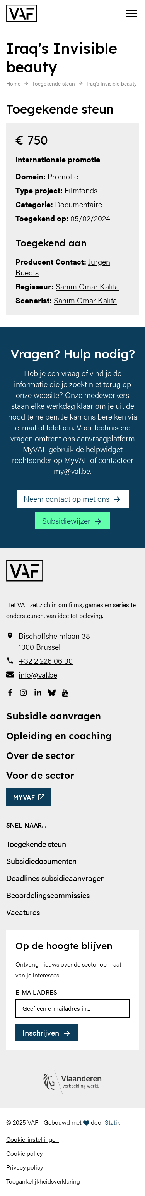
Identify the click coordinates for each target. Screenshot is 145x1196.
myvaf (24, 797)
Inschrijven (40, 1032)
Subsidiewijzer (66, 520)
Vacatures (23, 911)
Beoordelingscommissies (48, 894)
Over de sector (40, 755)
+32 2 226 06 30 (46, 660)
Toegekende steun (36, 843)
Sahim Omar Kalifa (87, 286)
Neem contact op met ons (66, 498)
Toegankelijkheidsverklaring (43, 1181)
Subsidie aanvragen (53, 716)
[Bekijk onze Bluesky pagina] (52, 691)
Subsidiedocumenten (41, 860)
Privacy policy (24, 1167)
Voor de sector (40, 775)
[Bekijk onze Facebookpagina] (10, 691)
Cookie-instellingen (32, 1139)
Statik (112, 1122)
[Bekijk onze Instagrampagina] (24, 691)
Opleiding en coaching (59, 736)
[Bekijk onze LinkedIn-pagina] (38, 691)
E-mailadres (36, 992)
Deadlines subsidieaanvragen (55, 877)
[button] (131, 13)
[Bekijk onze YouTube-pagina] (66, 691)
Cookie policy (24, 1153)
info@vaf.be (38, 674)
